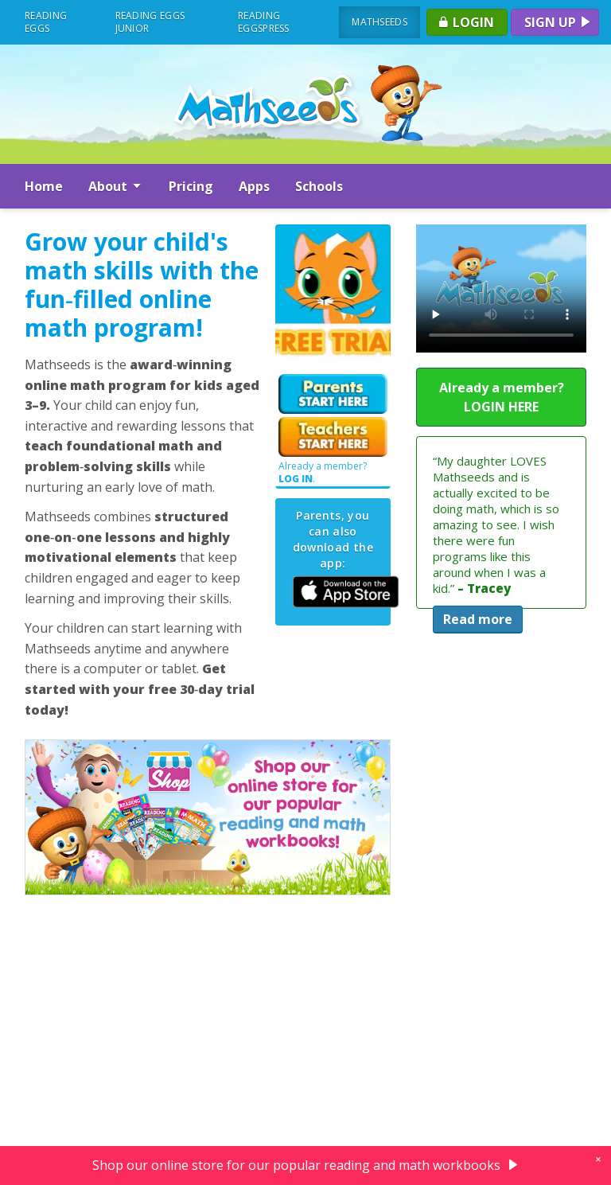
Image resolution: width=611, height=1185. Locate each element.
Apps (254, 186)
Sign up (558, 22)
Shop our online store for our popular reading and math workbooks (306, 1165)
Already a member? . (322, 472)
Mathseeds (379, 22)
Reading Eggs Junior (150, 22)
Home (44, 186)
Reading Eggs (46, 22)
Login (465, 22)
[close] (598, 1160)
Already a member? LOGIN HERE (501, 397)
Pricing (191, 186)
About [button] (115, 186)
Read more (477, 619)
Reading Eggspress (264, 22)
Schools (319, 186)
